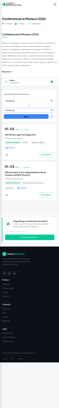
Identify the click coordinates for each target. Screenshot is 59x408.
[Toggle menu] (55, 4)
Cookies (20, 359)
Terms (12, 359)
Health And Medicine (12, 142)
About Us (5, 309)
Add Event (6, 284)
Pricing (5, 292)
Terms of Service (8, 337)
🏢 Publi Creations (38, 142)
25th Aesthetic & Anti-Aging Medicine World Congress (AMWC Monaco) (25, 173)
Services (5, 296)
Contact (5, 317)
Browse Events (8, 288)
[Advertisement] (29, 384)
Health (25, 142)
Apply (26, 117)
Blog (4, 313)
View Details (46, 155)
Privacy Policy (7, 333)
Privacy (5, 359)
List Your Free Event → (30, 237)
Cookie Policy (7, 341)
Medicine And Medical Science (33, 183)
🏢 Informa (9, 188)
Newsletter (6, 321)
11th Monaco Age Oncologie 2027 (20, 134)
